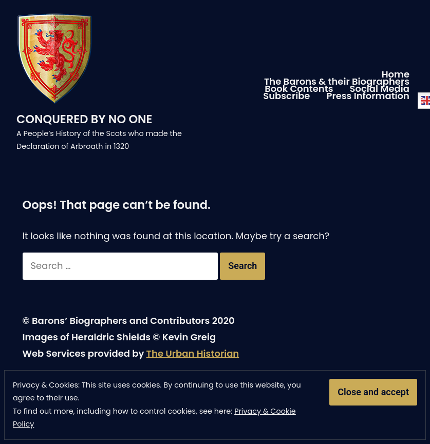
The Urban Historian (192, 353)
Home (395, 74)
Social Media (379, 88)
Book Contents (299, 88)
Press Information (367, 96)
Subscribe (286, 96)
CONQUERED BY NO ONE (84, 119)
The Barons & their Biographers (336, 81)
